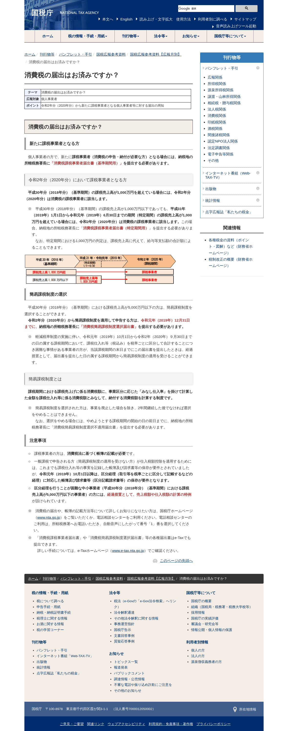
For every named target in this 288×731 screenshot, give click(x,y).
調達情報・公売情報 (129, 679)
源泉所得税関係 (220, 90)
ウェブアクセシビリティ (126, 724)
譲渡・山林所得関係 (224, 96)
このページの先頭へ (176, 560)
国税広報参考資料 (111, 54)
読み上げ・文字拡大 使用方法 (165, 19)
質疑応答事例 (124, 641)
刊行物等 (47, 54)
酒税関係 (215, 128)
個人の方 (198, 650)
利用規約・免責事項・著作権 (171, 724)
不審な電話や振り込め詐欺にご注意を (143, 685)
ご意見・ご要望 (72, 724)
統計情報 (212, 201)
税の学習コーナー (50, 630)
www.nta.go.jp (48, 517)
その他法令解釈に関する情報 (136, 618)
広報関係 (215, 77)
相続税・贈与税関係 (224, 103)
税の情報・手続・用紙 (50, 593)
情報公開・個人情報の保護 (211, 630)
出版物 (210, 189)
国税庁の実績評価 (204, 618)
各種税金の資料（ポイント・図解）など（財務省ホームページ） (231, 246)
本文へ (107, 19)
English (126, 19)
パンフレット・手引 (75, 54)
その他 (213, 160)
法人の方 (198, 656)
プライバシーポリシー (213, 724)
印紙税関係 (217, 122)
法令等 (114, 593)
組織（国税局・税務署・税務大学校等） (222, 607)
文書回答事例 (124, 636)
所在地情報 (244, 709)
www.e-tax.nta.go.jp (128, 550)
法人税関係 (217, 109)
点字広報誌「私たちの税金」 (229, 212)
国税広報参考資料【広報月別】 (155, 54)
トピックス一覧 (126, 662)
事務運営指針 (124, 624)
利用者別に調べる (212, 19)
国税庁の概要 (201, 601)
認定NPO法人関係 (223, 141)
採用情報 (198, 612)
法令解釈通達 (124, 612)
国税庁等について (201, 593)
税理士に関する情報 (52, 618)
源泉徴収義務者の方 (206, 662)
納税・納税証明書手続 (54, 612)
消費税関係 (217, 115)
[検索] (206, 8)
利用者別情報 (197, 642)
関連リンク (95, 724)
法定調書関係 (219, 148)
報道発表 (121, 667)
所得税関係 (217, 83)
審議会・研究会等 (204, 624)
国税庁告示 (122, 630)
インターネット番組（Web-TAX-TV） (228, 175)
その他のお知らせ (127, 690)
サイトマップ (245, 19)
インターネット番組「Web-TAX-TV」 (65, 656)
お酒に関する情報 (50, 624)
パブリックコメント (129, 673)
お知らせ (116, 654)
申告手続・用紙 (49, 607)
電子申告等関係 (220, 154)
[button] (88, 36)
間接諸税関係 (219, 135)
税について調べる (50, 601)
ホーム (47, 36)
